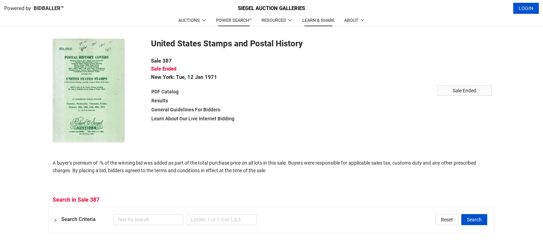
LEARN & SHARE (318, 20)
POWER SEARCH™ (234, 20)
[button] (271, 219)
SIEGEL (271, 8)
